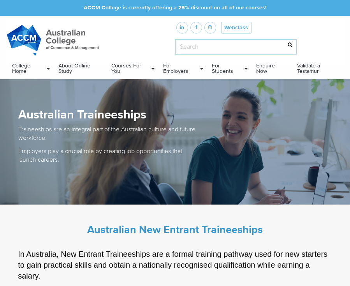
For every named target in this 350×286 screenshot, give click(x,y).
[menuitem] (29, 69)
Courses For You (126, 68)
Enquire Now (265, 68)
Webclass (236, 27)
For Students (222, 68)
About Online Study (74, 68)
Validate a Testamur (308, 68)
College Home (21, 68)
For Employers (175, 68)
